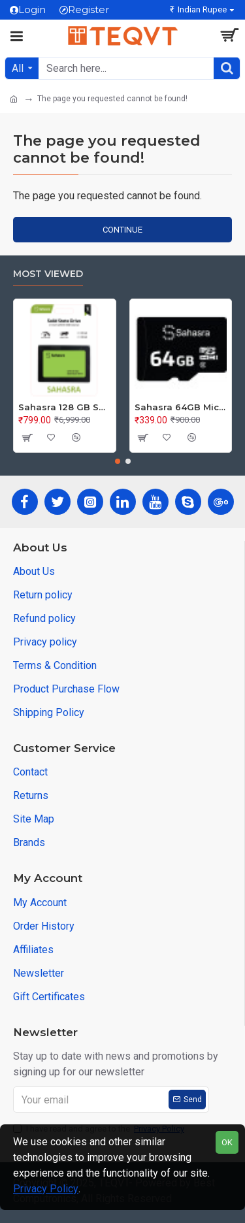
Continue (122, 230)
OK (227, 1142)
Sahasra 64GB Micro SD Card (181, 407)
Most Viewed (48, 274)
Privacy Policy (45, 1188)
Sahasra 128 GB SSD (64, 407)
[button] (117, 461)
